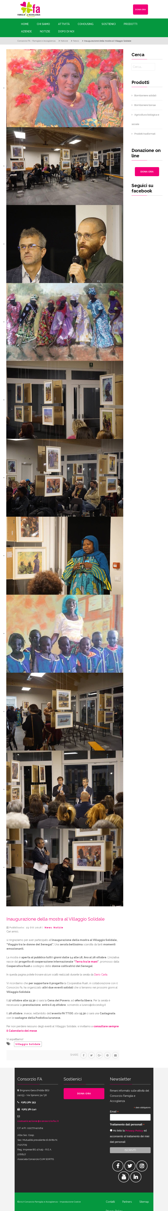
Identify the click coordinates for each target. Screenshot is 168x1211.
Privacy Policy (134, 1130)
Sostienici (109, 24)
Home (25, 24)
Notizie (45, 31)
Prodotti (130, 24)
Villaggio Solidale (28, 1044)
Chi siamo (43, 24)
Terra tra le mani (86, 961)
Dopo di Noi (66, 31)
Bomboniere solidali (145, 95)
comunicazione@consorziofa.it (38, 1121)
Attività (64, 24)
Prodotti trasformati (144, 133)
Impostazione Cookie (70, 1201)
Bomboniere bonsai (145, 105)
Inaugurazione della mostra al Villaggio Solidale (55, 919)
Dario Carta (100, 974)
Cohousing (85, 24)
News (48, 927)
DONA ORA (140, 10)
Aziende (26, 31)
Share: (74, 1054)
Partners (127, 1201)
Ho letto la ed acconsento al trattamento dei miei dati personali (129, 1136)
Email (114, 1111)
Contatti (110, 1201)
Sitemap (144, 1201)
